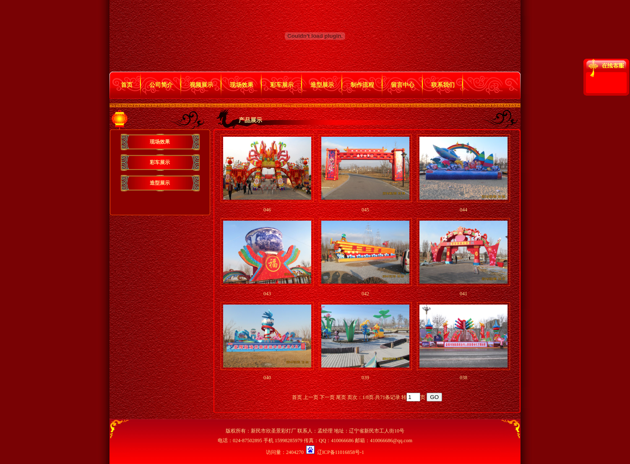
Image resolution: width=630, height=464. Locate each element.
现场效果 (241, 85)
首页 (127, 85)
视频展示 (201, 85)
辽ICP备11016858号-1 (340, 452)
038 (463, 378)
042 (365, 294)
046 (267, 210)
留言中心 (402, 85)
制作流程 (362, 85)
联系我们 (443, 85)
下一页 (327, 397)
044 (463, 210)
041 (463, 294)
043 (267, 294)
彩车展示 (282, 85)
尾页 (341, 397)
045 (365, 210)
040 (267, 378)
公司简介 (161, 85)
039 (365, 378)
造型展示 (322, 85)
